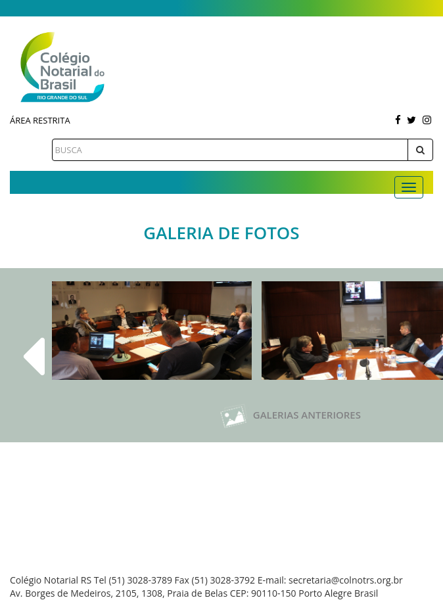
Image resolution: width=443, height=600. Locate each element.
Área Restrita (40, 120)
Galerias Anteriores (290, 414)
